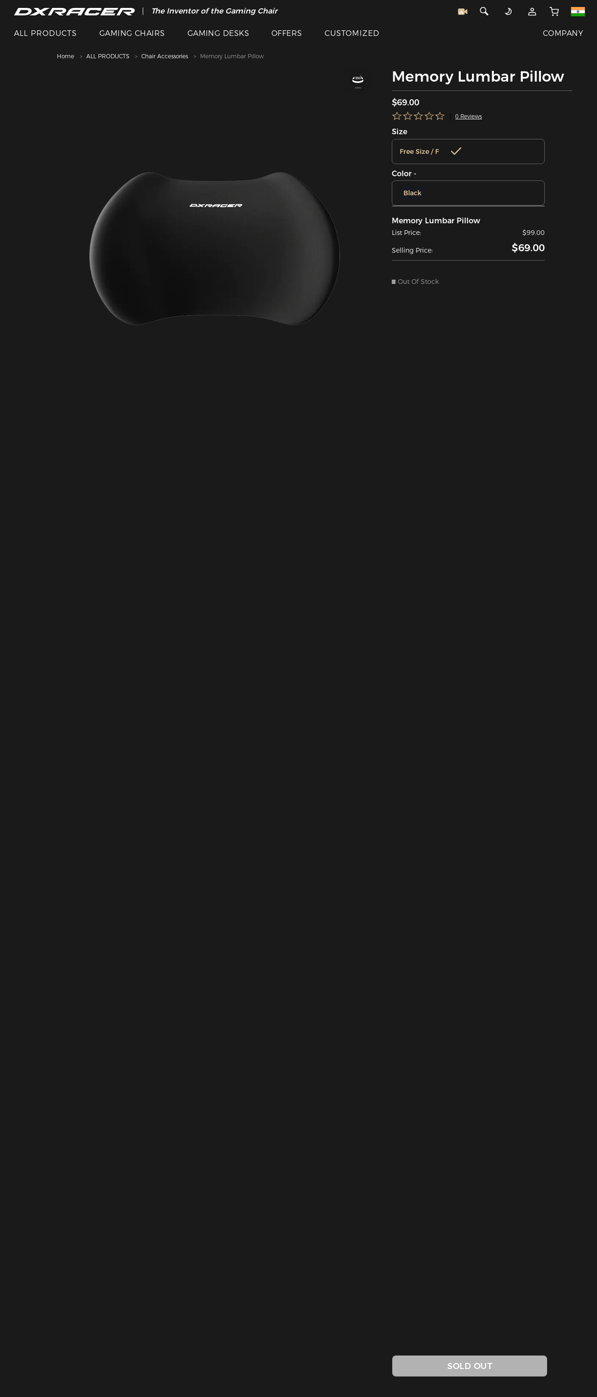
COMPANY (563, 33)
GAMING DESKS (218, 33)
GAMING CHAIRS (132, 33)
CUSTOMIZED (352, 33)
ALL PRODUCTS (45, 33)
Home (65, 56)
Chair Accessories (164, 56)
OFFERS (286, 33)
